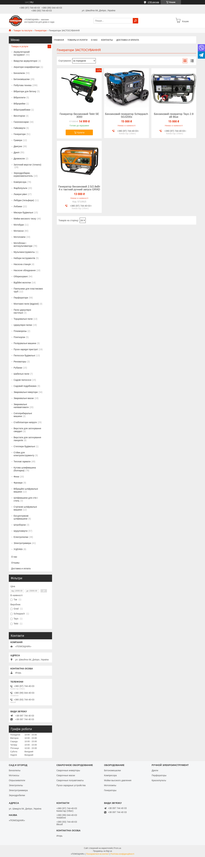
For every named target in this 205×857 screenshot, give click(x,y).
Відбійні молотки (22, 282)
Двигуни (18, 146)
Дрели (155, 770)
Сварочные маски (65, 775)
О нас (94, 40)
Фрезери (18, 482)
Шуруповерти (20, 531)
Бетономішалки (22, 79)
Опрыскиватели (17, 780)
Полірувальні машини (25, 343)
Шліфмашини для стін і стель (26, 499)
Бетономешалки (112, 770)
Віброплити (19, 97)
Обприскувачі (21, 276)
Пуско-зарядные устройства (71, 785)
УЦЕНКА (18, 549)
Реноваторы (20, 361)
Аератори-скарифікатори (27, 67)
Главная (59, 40)
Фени (16, 476)
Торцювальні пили (23, 319)
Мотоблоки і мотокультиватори (23, 244)
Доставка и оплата (127, 40)
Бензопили (19, 73)
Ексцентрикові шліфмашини (21, 517)
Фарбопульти (20, 188)
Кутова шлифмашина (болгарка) (25, 469)
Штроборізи (20, 525)
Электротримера (22, 543)
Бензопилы (14, 770)
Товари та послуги (22, 30)
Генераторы (110, 790)
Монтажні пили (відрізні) (26, 303)
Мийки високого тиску (25, 218)
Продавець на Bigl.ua (102, 851)
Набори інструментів (24, 258)
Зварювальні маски (24, 398)
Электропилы (16, 785)
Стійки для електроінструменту (24, 454)
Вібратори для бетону (25, 91)
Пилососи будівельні (24, 355)
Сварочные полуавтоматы (70, 780)
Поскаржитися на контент (97, 854)
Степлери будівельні (24, 446)
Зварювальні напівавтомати (21, 406)
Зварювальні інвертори (26, 392)
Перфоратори (21, 297)
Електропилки (21, 537)
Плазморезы (20, 331)
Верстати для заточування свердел (27, 430)
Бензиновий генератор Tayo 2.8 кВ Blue (173, 115)
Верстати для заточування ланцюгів (27, 439)
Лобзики (18, 206)
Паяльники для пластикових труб (28, 290)
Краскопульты (159, 780)
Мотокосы (14, 775)
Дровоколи (19, 158)
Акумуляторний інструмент (22, 53)
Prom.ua (117, 848)
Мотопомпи (19, 237)
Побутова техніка (22, 85)
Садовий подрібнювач (25, 386)
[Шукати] (135, 20)
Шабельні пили (21, 374)
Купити (80, 132)
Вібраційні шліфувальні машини (26, 490)
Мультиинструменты (24, 252)
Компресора (20, 182)
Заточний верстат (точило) (27, 164)
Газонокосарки (21, 122)
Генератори (41, 30)
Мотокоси (19, 231)
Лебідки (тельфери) (24, 200)
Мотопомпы (110, 785)
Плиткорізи (19, 337)
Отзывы (15, 562)
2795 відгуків (153, 2)
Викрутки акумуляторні (25, 61)
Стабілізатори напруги (25, 422)
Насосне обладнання (25, 270)
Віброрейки (19, 103)
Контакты (107, 40)
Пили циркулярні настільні (22, 311)
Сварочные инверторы (68, 770)
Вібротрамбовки (22, 109)
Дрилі (16, 152)
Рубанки (18, 367)
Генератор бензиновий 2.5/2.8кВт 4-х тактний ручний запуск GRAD (79, 188)
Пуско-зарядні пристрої (26, 349)
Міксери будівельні (23, 212)
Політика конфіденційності (122, 854)
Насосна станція (22, 264)
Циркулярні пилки (23, 325)
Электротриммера (18, 790)
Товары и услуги (77, 40)
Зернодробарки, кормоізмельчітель (23, 174)
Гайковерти (19, 128)
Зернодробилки (17, 795)
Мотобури (19, 224)
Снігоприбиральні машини (23, 414)
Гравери (18, 140)
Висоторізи (19, 116)
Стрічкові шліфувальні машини (25, 508)
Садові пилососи (22, 380)
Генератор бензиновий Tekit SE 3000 (79, 115)
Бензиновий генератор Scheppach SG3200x (126, 115)
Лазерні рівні (20, 194)
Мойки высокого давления (117, 780)
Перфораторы (159, 775)
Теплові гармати (22, 461)
